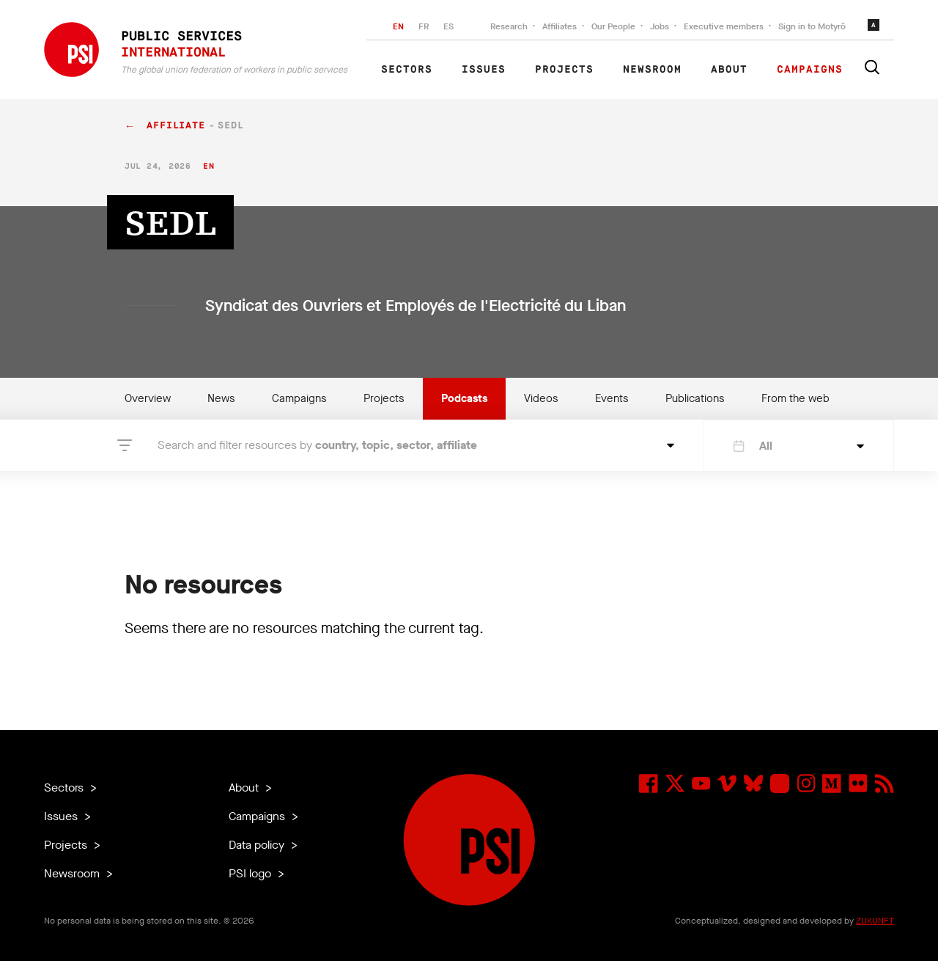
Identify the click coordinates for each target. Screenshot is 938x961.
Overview (148, 398)
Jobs (659, 26)
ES (448, 26)
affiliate (176, 126)
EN (398, 26)
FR (423, 26)
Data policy (258, 844)
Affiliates (559, 26)
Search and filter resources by (317, 445)
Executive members (724, 26)
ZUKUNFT (875, 921)
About (729, 70)
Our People (613, 26)
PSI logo (251, 873)
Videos (541, 398)
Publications (695, 398)
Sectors (406, 70)
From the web (795, 398)
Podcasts (464, 398)
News (221, 398)
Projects (564, 70)
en (208, 166)
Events (612, 398)
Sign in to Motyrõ (812, 26)
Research (509, 26)
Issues (484, 70)
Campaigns (810, 70)
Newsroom (652, 70)
